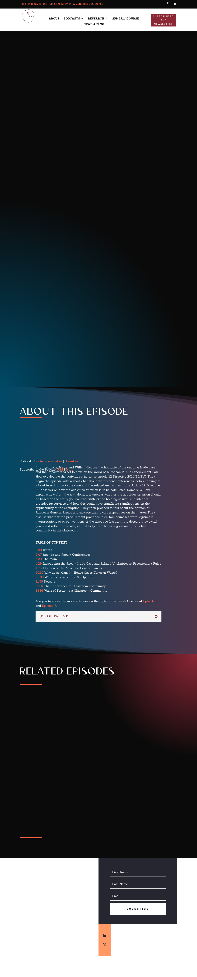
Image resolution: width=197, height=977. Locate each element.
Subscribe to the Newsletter (163, 20)
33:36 (39, 590)
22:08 (40, 577)
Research (96, 18)
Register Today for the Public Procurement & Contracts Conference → (63, 3)
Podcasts (72, 18)
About (54, 18)
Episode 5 (150, 601)
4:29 (39, 559)
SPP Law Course (125, 18)
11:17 (39, 568)
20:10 (39, 572)
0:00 (39, 550)
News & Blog (94, 24)
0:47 (39, 554)
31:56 (39, 581)
